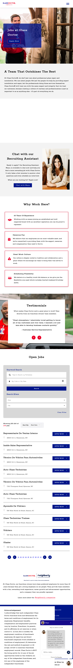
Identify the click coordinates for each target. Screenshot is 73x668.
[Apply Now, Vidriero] (61, 531)
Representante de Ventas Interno (20, 433)
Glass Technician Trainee (16, 518)
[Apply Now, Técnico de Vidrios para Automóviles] (61, 458)
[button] (63, 381)
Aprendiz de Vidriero (14, 506)
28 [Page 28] (35, 557)
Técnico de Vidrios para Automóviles (22, 457)
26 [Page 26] (31, 557)
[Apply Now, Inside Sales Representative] (61, 446)
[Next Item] (39, 337)
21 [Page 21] (18, 557)
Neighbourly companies (45, 597)
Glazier (7, 542)
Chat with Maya (23, 185)
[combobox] (36, 381)
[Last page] (50, 557)
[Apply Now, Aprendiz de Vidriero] (61, 507)
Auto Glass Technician (15, 469)
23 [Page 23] (23, 557)
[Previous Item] (34, 337)
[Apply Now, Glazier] (61, 543)
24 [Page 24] (26, 557)
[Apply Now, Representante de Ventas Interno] (61, 434)
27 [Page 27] (33, 557)
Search (36, 388)
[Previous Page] (14, 557)
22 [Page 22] (21, 557)
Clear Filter (61, 412)
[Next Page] (44, 557)
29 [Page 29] (38, 557)
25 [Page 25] (28, 557)
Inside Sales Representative (17, 445)
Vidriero (7, 530)
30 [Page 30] (41, 557)
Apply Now (14, 41)
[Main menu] (67, 3)
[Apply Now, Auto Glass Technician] (61, 470)
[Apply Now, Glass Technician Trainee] (61, 519)
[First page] (9, 557)
